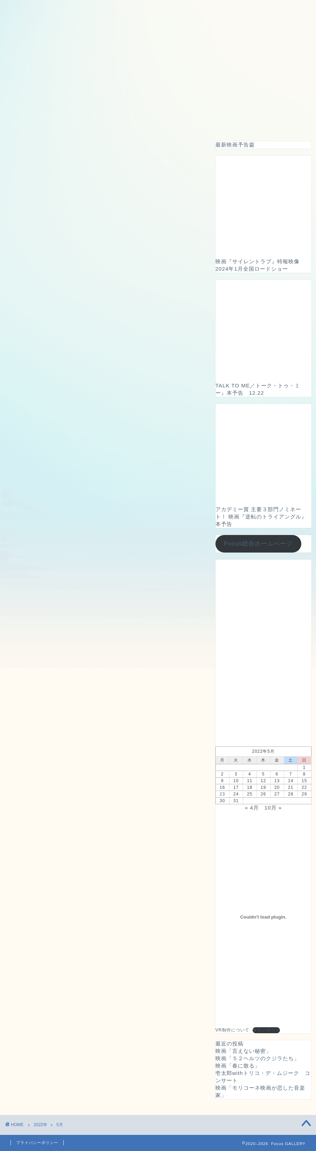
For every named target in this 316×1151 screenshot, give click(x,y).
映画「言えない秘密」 (243, 1051)
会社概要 (282, 123)
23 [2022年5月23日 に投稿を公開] (222, 794)
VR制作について (232, 1030)
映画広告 (156, 123)
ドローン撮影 (112, 123)
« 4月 (252, 808)
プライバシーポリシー (37, 1142)
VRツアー (67, 123)
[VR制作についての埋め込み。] (263, 917)
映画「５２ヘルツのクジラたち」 (257, 1058)
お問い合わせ (238, 123)
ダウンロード (266, 1030)
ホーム (31, 123)
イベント (194, 123)
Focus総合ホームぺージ (258, 543)
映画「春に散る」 (237, 1066)
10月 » (273, 808)
